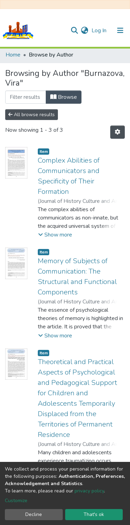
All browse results (31, 114)
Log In (100, 30)
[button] (84, 30)
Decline (33, 514)
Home (13, 55)
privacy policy (89, 491)
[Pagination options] (117, 132)
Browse (63, 97)
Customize (16, 500)
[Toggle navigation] (120, 30)
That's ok (94, 514)
